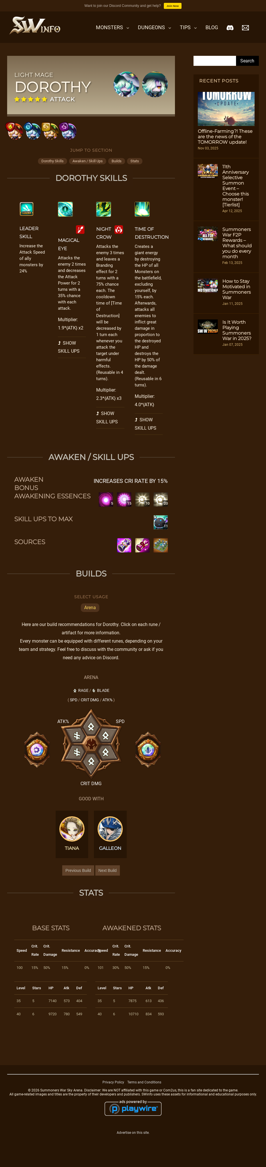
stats (134, 170)
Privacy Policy (113, 1092)
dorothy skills (52, 170)
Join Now (173, 5)
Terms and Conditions (144, 1092)
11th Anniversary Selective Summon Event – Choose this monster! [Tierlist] (235, 186)
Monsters (109, 27)
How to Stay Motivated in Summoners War (236, 289)
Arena (90, 617)
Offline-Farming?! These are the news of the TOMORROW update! (225, 137)
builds (117, 170)
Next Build (107, 880)
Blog (211, 27)
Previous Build (78, 880)
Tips (185, 27)
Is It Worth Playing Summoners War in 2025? (236, 330)
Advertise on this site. (133, 1142)
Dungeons (151, 27)
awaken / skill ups (87, 170)
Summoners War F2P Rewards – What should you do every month (237, 243)
